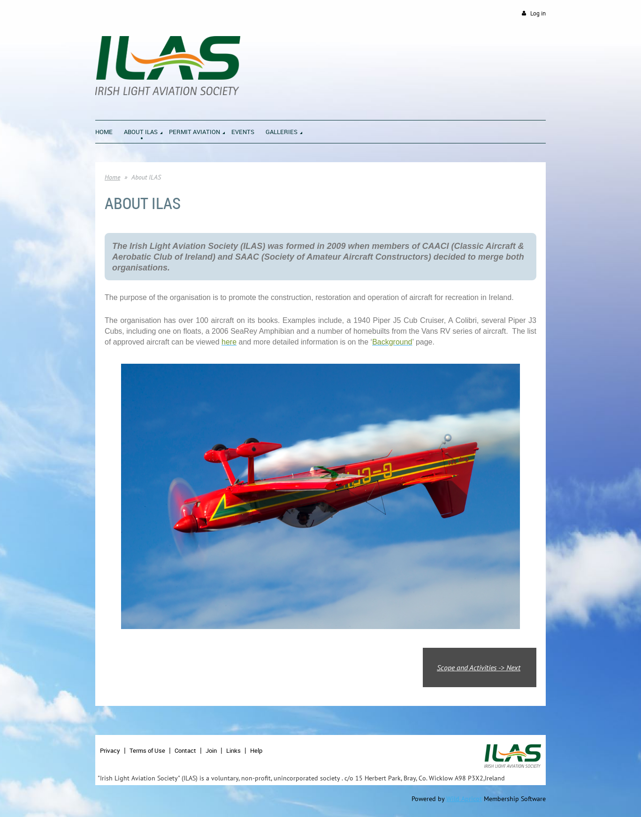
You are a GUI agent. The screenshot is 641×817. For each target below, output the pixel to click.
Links (233, 750)
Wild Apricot (464, 799)
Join (211, 750)
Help (256, 750)
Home (112, 177)
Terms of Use (147, 750)
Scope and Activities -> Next (478, 667)
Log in (538, 13)
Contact (185, 750)
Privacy (110, 750)
